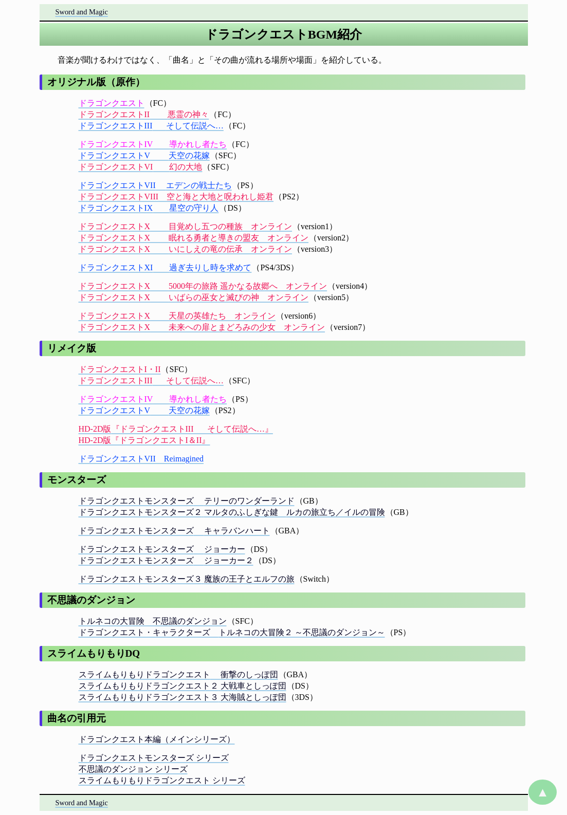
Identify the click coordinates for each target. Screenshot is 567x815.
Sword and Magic (82, 12)
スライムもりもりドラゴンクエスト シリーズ (162, 780)
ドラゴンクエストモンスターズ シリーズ (154, 757)
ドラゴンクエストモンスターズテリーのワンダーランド (187, 500)
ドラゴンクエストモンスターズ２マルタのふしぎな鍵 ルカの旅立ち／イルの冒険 (232, 512)
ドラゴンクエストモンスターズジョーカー (162, 549)
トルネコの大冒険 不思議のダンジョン (153, 621)
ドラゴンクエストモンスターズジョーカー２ (166, 560)
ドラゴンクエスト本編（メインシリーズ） (157, 739)
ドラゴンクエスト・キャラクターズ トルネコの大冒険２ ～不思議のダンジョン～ (232, 632)
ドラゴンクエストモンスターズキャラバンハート (174, 530)
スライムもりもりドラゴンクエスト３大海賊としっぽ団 (182, 697)
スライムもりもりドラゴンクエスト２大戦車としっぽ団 (182, 685)
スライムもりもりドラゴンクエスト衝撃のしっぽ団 (178, 674)
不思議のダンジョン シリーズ (133, 769)
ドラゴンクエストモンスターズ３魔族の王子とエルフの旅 (187, 579)
